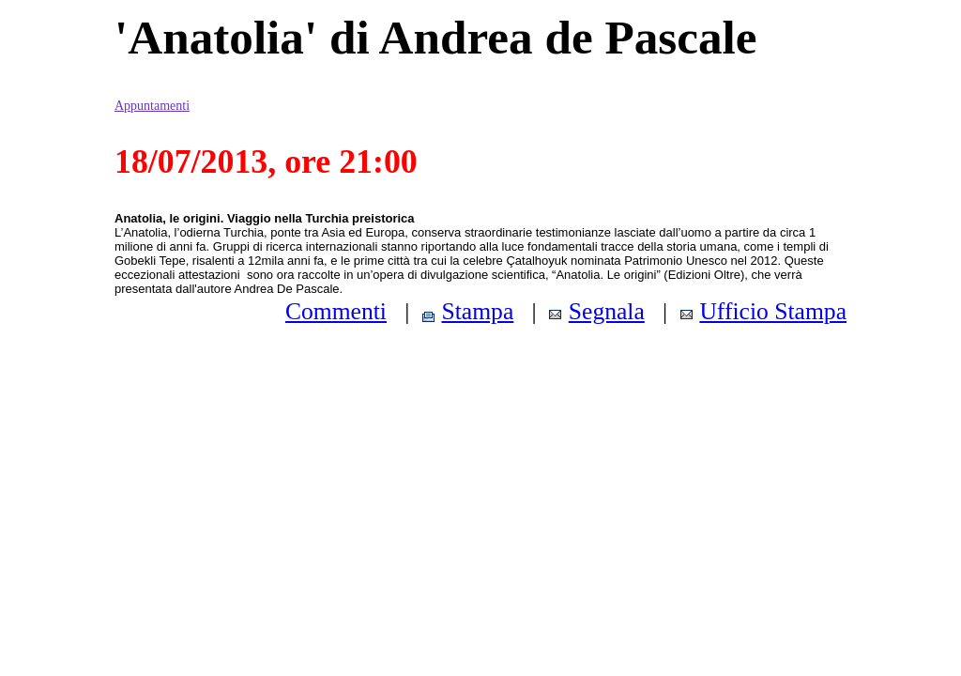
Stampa (478, 311)
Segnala (607, 311)
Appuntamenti (152, 106)
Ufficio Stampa (773, 311)
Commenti (336, 311)
